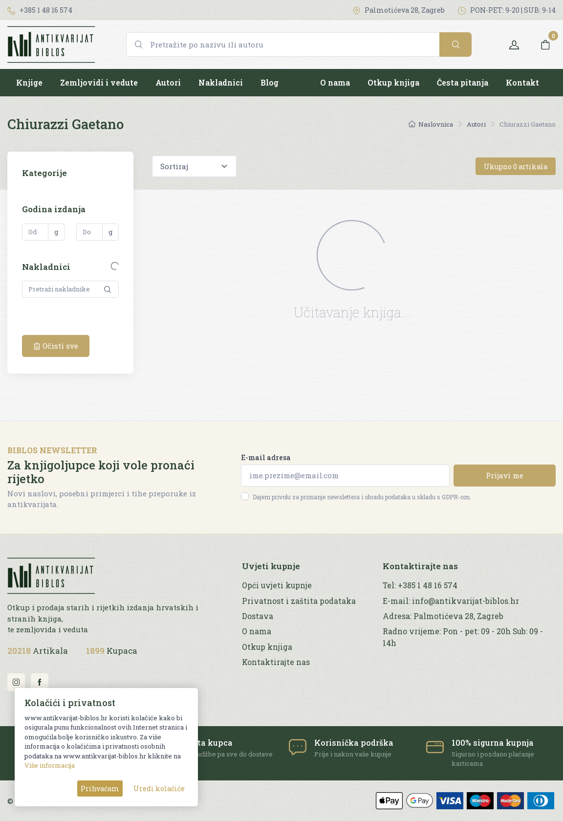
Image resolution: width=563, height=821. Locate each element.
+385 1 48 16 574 (39, 10)
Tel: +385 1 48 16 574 (420, 585)
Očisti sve (55, 346)
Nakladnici (220, 82)
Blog (269, 82)
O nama (335, 82)
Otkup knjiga (393, 82)
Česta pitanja (462, 82)
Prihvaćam (100, 788)
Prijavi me (504, 475)
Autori (168, 82)
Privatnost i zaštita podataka (299, 601)
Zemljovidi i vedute (99, 82)
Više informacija (49, 765)
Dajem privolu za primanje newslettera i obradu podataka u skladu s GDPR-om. (362, 497)
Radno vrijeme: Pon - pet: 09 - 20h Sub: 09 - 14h (463, 636)
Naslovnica (431, 124)
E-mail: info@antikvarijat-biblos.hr (451, 601)
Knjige (29, 82)
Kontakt (522, 82)
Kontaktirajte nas (276, 662)
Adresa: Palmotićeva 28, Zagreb (443, 616)
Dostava (257, 616)
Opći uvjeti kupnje (277, 585)
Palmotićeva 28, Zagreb (398, 10)
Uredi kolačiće (159, 788)
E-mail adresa (266, 457)
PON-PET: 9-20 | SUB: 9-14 (507, 10)
